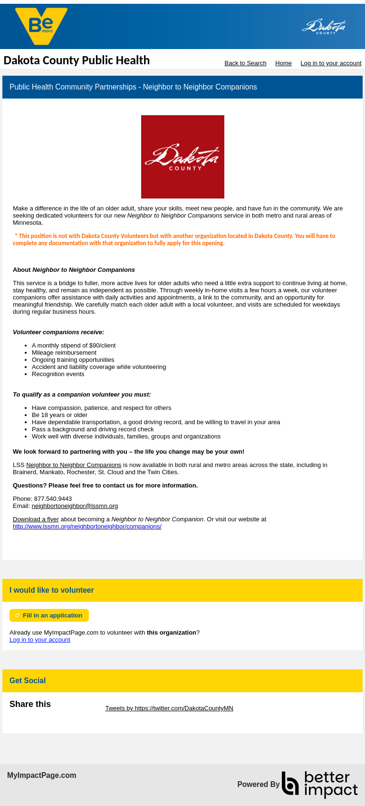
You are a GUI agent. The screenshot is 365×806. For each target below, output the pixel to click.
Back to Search (245, 63)
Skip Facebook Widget (40, 715)
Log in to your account (331, 63)
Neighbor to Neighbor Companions (73, 464)
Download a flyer (36, 519)
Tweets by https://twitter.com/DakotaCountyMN (169, 708)
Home (283, 63)
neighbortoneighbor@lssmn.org (75, 505)
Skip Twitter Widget (77, 708)
